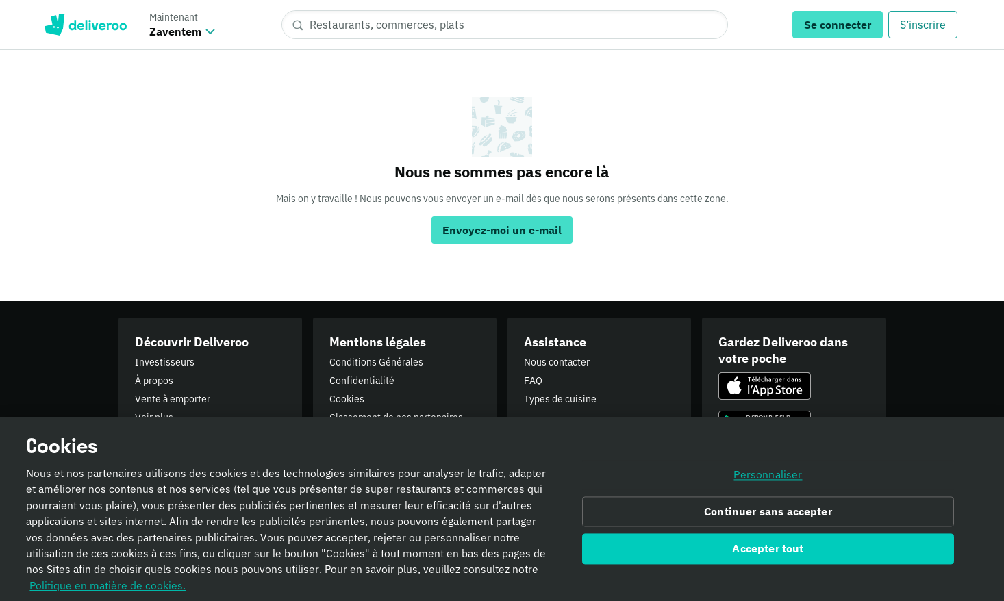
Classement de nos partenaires (396, 417)
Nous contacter (557, 362)
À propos (154, 380)
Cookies (346, 399)
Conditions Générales (376, 362)
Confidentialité (361, 380)
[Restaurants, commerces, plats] (504, 24)
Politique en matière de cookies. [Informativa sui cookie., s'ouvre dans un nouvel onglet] (107, 593)
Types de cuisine (560, 399)
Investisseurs (164, 362)
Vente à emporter (172, 399)
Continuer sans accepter (768, 519)
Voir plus (154, 417)
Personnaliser (767, 482)
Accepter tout (767, 556)
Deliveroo (85, 25)
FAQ (533, 380)
